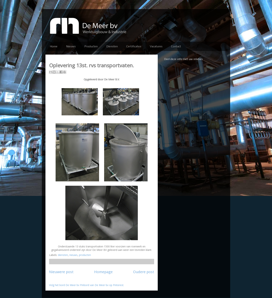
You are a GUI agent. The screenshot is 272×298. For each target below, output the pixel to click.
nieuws (73, 255)
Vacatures (156, 46)
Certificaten (133, 46)
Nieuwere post (61, 271)
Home (53, 46)
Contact (176, 46)
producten (85, 255)
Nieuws (71, 46)
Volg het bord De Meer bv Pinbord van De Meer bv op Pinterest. (86, 285)
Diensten (112, 46)
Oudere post (143, 271)
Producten (91, 46)
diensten (63, 255)
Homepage (103, 271)
